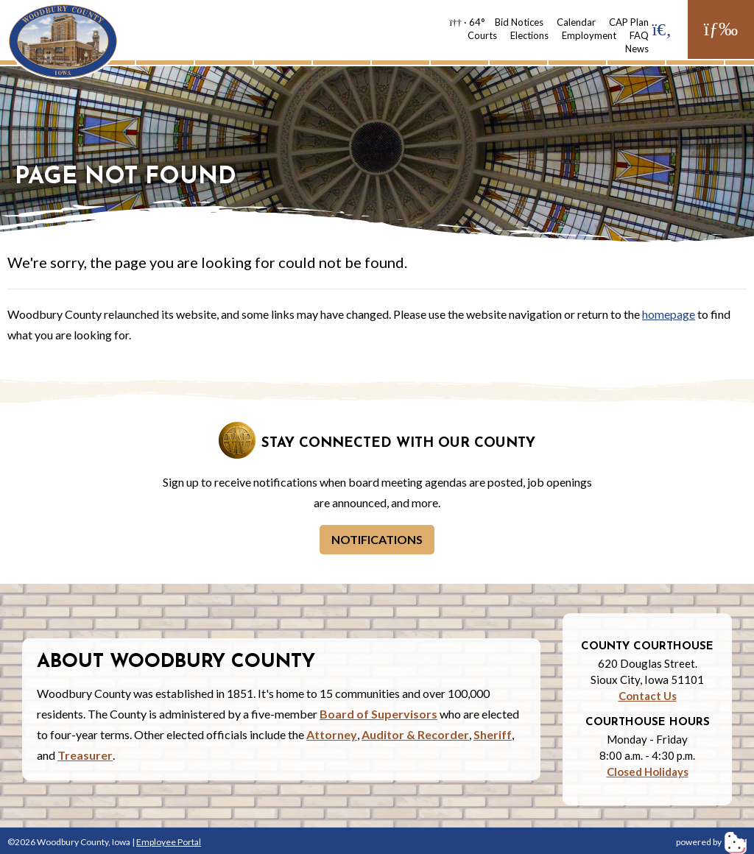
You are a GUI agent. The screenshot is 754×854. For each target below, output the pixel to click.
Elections (529, 35)
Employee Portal (168, 841)
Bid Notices (519, 22)
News (637, 48)
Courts (482, 35)
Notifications (377, 539)
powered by (711, 841)
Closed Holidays (647, 771)
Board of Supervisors (378, 714)
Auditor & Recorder (415, 734)
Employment (589, 35)
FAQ (639, 35)
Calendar (576, 22)
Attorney (331, 734)
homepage (668, 314)
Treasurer (85, 755)
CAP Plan (629, 22)
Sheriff (492, 734)
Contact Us (648, 695)
